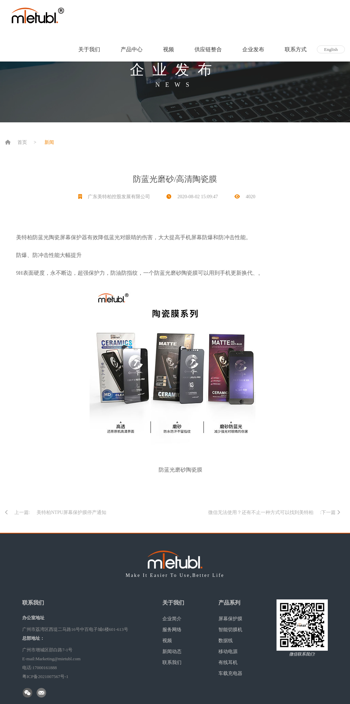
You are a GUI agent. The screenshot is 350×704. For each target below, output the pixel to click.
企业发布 (253, 49)
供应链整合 (208, 49)
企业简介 (171, 618)
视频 (168, 49)
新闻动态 (171, 651)
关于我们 (89, 49)
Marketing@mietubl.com (58, 658)
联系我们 (171, 662)
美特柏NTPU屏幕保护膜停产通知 (72, 512)
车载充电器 (230, 673)
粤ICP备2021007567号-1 (45, 676)
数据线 (225, 640)
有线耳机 (228, 662)
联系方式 (296, 49)
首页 (22, 142)
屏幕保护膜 (230, 618)
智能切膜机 (230, 629)
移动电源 (228, 651)
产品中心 (132, 49)
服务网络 (171, 629)
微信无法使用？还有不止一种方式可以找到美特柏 (260, 512)
